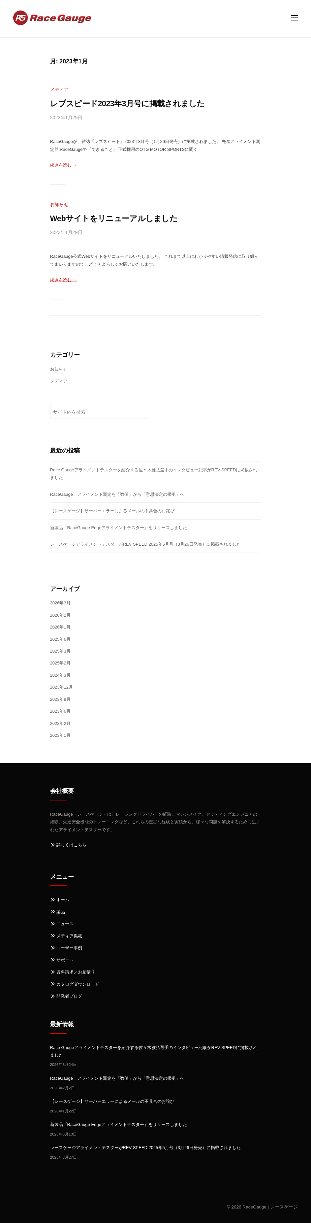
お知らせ (59, 204)
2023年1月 (60, 735)
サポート (62, 960)
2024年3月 (60, 675)
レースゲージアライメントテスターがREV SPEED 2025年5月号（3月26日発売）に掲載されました (145, 544)
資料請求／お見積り (72, 971)
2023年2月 (60, 723)
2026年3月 (60, 602)
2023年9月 (60, 699)
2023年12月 (61, 687)
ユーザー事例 (66, 947)
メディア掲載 (66, 936)
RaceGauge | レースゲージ (270, 1207)
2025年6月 (60, 639)
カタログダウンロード (75, 984)
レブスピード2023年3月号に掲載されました (127, 103)
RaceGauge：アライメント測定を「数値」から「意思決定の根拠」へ (117, 494)
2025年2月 (60, 663)
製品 (57, 911)
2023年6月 (60, 711)
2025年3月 (60, 651)
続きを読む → (63, 164)
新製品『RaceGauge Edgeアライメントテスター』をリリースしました (118, 527)
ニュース (62, 923)
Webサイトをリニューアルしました (113, 218)
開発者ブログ (66, 996)
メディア (59, 89)
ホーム (60, 899)
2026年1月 (60, 627)
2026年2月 (60, 615)
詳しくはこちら (68, 844)
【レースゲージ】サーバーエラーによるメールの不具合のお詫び (112, 510)
